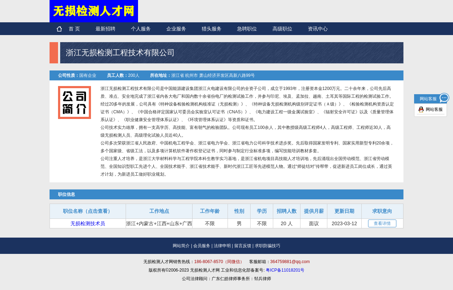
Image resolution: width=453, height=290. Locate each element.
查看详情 (382, 223)
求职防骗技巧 (267, 245)
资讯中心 (318, 29)
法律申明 (222, 245)
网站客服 (434, 109)
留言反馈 (242, 245)
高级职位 (282, 29)
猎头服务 (212, 29)
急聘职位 (247, 29)
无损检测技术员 (87, 223)
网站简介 (181, 245)
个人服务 (141, 29)
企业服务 (176, 29)
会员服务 (201, 245)
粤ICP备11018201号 (285, 270)
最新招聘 (105, 29)
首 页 (74, 29)
